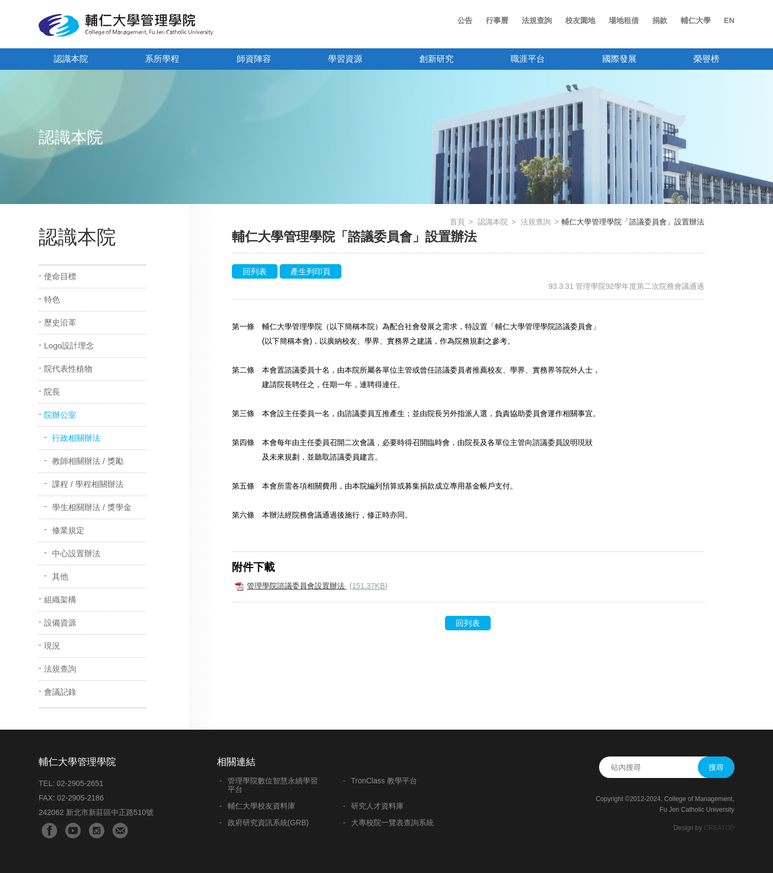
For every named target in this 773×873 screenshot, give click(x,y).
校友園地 (580, 20)
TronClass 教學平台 (384, 780)
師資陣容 (254, 58)
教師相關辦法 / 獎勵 (87, 460)
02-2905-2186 (80, 798)
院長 (52, 391)
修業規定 (68, 530)
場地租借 (624, 20)
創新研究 (436, 58)
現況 (52, 645)
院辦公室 (60, 414)
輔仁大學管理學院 (126, 25)
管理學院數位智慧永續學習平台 (273, 785)
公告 (464, 20)
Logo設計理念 (69, 345)
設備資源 (60, 622)
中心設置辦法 (76, 553)
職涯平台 (528, 58)
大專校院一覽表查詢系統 (392, 822)
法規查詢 (537, 20)
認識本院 (71, 58)
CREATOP (719, 828)
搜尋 (716, 767)
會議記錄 (60, 691)
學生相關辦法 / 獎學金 (92, 507)
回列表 (255, 271)
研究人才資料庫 (377, 806)
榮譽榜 (706, 58)
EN (729, 20)
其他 (60, 576)
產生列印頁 (310, 271)
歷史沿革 (60, 322)
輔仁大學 (696, 20)
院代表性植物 (68, 368)
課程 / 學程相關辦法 (87, 484)
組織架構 (60, 599)
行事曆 (497, 20)
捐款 (659, 20)
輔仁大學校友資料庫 (261, 806)
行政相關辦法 (76, 437)
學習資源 (345, 58)
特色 (52, 299)
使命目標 (60, 276)
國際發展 (619, 58)
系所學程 (162, 58)
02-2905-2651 (79, 783)
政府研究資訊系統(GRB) (268, 822)
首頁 (457, 221)
